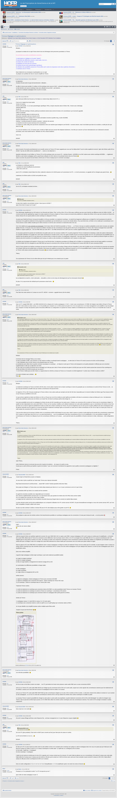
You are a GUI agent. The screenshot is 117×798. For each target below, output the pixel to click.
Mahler (4, 768)
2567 (8, 84)
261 (7, 46)
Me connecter (23, 6)
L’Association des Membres (9, 9)
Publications (29, 9)
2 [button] (112, 41)
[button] (114, 41)
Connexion (11, 29)
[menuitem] (105, 27)
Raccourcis (2, 27)
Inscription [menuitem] (115, 27)
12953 (8, 770)
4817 (8, 168)
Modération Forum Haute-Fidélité (14, 38)
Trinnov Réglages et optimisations (14, 36)
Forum (21, 9)
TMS (3, 96)
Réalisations (38, 9)
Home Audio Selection (7, 78)
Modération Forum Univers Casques (28, 38)
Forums (7, 26)
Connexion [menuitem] (113, 27)
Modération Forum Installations (54, 38)
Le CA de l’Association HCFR (42, 38)
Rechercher (4, 29)
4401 (8, 476)
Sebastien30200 (6, 474)
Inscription (18, 29)
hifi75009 (4, 44)
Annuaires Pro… (48, 9)
